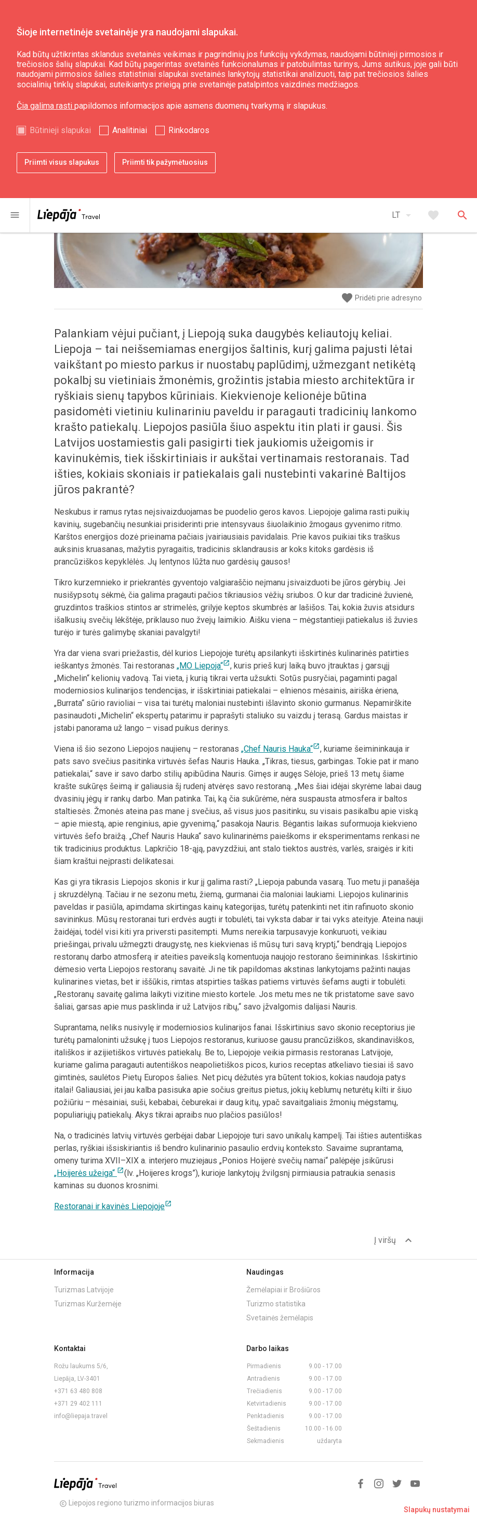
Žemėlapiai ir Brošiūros (283, 1290)
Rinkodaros (188, 130)
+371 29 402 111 (78, 1403)
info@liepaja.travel (81, 1416)
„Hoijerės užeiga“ (89, 1173)
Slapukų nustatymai (437, 1509)
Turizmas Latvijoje (84, 1290)
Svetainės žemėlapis (279, 1318)
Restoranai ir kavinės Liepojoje (113, 1206)
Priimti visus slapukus (61, 162)
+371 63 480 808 (78, 1391)
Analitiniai (129, 130)
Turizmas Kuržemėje (88, 1304)
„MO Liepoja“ (203, 666)
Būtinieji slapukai (60, 130)
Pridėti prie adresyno (381, 298)
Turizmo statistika (276, 1304)
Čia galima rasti (45, 106)
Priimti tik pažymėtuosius (165, 162)
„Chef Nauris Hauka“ (280, 749)
